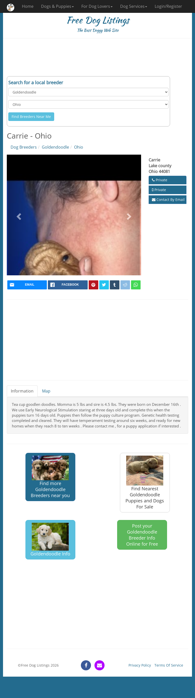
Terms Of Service (168, 665)
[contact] (99, 665)
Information (22, 391)
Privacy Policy (139, 665)
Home (28, 6)
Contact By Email (168, 199)
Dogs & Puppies (57, 6)
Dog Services (133, 6)
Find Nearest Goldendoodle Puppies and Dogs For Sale (144, 483)
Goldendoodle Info (50, 540)
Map (46, 391)
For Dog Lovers (97, 6)
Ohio (78, 147)
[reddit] (125, 284)
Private (159, 180)
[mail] (27, 284)
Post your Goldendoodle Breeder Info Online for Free (142, 535)
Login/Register (168, 6)
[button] (18, 215)
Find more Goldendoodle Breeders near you (50, 477)
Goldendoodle (55, 147)
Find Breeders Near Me (31, 116)
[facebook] (67, 284)
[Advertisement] (97, 57)
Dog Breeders (24, 147)
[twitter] (104, 284)
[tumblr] (114, 284)
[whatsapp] (136, 284)
